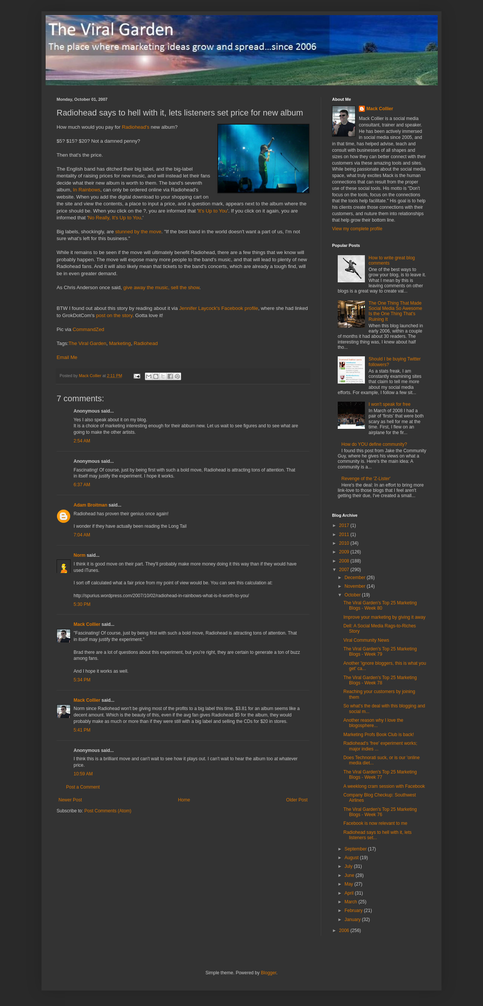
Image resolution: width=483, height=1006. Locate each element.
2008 (345, 561)
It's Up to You (212, 211)
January (353, 919)
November (356, 586)
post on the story (114, 315)
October (353, 595)
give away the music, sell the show (161, 287)
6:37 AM (82, 484)
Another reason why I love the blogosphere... (373, 723)
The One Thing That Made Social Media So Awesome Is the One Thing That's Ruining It (395, 311)
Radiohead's (135, 127)
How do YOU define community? (374, 444)
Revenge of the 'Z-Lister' (366, 478)
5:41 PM (82, 730)
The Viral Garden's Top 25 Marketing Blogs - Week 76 (380, 812)
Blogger (268, 972)
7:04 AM (82, 535)
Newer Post (70, 800)
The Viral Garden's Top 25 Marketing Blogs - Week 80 (380, 605)
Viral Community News (366, 640)
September (356, 849)
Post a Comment (83, 787)
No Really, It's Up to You (114, 217)
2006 (345, 930)
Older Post (297, 800)
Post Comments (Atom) (107, 810)
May (349, 884)
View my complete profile (357, 228)
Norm (79, 555)
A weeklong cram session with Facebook (384, 786)
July (349, 866)
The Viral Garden (87, 343)
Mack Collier (87, 624)
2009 (345, 552)
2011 (345, 534)
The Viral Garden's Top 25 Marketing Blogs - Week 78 (380, 680)
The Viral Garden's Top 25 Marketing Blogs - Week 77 (380, 774)
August (352, 857)
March (351, 901)
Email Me (67, 357)
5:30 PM (82, 604)
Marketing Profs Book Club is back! (378, 734)
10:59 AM (83, 773)
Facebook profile (240, 308)
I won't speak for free (390, 404)
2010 (345, 543)
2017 (345, 525)
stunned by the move (138, 231)
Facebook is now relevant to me (375, 823)
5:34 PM (82, 679)
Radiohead (146, 343)
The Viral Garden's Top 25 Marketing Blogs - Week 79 (380, 651)
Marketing (120, 343)
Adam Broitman (90, 505)
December (356, 577)
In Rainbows (86, 190)
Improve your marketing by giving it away (384, 617)
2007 (345, 569)
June (350, 875)
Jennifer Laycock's (199, 308)
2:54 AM (82, 441)
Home (184, 800)
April (350, 893)
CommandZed (89, 329)
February (354, 910)
